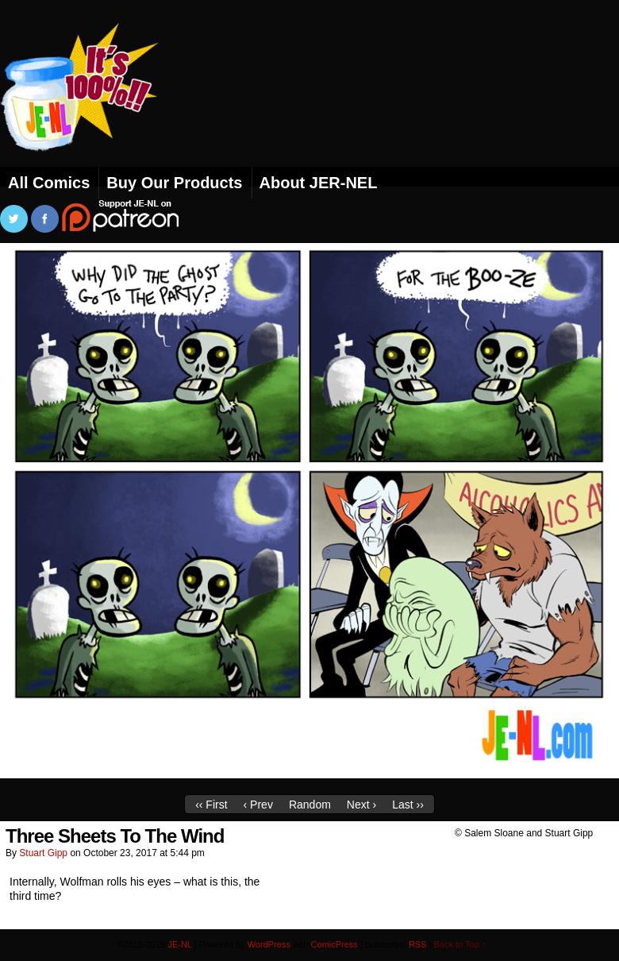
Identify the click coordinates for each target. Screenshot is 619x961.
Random (310, 804)
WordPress (269, 944)
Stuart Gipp (43, 853)
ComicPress (334, 944)
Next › (361, 804)
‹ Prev (258, 804)
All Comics (49, 182)
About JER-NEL (319, 182)
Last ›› (408, 804)
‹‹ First (211, 804)
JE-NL (99, 107)
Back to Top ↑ (460, 944)
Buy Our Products (174, 182)
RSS (418, 944)
